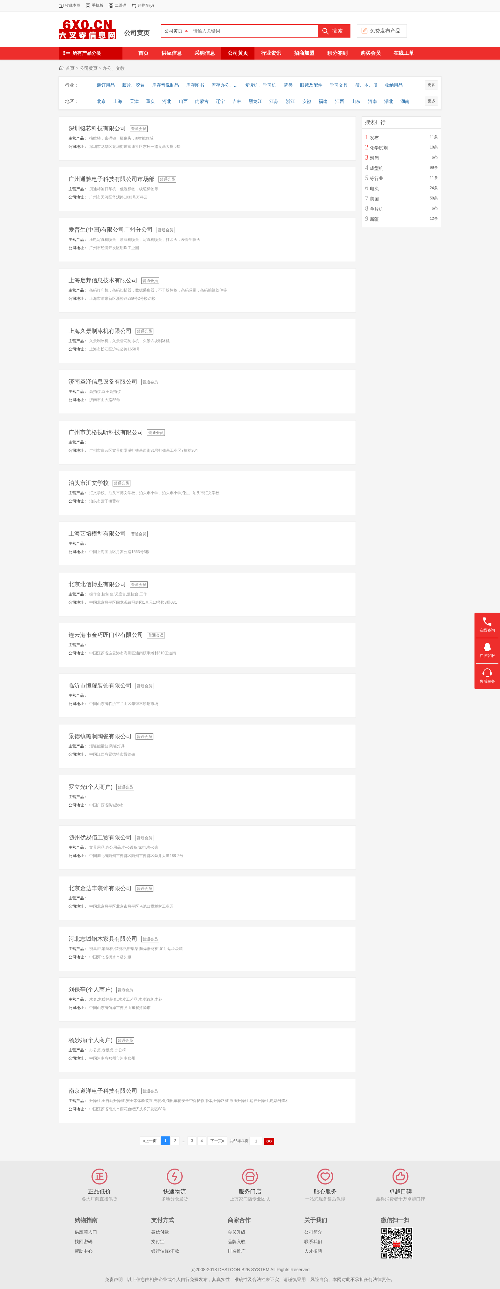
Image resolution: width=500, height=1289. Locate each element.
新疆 (374, 219)
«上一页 (150, 1141)
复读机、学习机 (260, 85)
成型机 (376, 168)
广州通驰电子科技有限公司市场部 (112, 179)
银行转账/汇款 (165, 1251)
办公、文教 (113, 68)
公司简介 (313, 1232)
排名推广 (237, 1251)
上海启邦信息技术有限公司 (103, 280)
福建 (323, 101)
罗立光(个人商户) (91, 787)
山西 (183, 101)
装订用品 (106, 85)
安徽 (306, 101)
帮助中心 (83, 1251)
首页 (70, 68)
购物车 (143, 5)
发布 (374, 137)
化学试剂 (379, 147)
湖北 (388, 101)
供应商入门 (86, 1232)
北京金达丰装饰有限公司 (100, 888)
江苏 (273, 101)
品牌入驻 (237, 1241)
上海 (117, 101)
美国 (374, 198)
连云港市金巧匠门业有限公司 (106, 635)
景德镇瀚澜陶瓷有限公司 (100, 736)
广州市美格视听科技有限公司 (106, 432)
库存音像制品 (165, 85)
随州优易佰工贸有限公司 (100, 837)
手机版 (97, 5)
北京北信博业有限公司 (97, 584)
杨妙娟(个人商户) (91, 1040)
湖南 (405, 101)
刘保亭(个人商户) (91, 989)
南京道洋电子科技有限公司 (103, 1091)
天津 (134, 101)
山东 (355, 101)
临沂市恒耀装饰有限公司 (100, 685)
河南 (372, 101)
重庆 (150, 101)
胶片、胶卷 (133, 85)
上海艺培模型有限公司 (97, 533)
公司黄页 (137, 32)
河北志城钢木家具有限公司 (103, 939)
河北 (166, 101)
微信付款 (160, 1232)
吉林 (236, 101)
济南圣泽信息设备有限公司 (103, 381)
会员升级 (237, 1232)
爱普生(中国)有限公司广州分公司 (111, 230)
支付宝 (158, 1241)
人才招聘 (313, 1251)
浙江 (290, 101)
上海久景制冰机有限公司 (100, 331)
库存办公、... (224, 85)
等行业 (376, 178)
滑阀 (374, 158)
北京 (101, 101)
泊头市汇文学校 (89, 483)
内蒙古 (202, 101)
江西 (339, 101)
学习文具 (339, 85)
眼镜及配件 (311, 85)
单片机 (376, 209)
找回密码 (83, 1241)
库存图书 (195, 85)
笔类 (288, 85)
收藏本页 (72, 5)
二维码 (120, 5)
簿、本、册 (366, 85)
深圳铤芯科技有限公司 (97, 128)
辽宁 (220, 101)
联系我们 (313, 1241)
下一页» (217, 1141)
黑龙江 (255, 101)
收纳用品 (394, 85)
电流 (374, 188)
